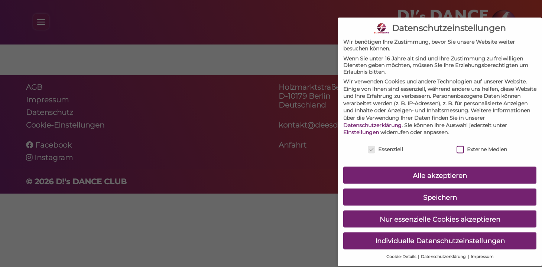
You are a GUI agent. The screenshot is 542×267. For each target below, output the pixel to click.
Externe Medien (482, 143)
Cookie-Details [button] (401, 250)
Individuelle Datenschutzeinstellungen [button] (440, 234)
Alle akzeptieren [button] (440, 169)
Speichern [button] (440, 191)
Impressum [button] (482, 250)
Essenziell (385, 143)
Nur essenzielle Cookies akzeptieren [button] (440, 213)
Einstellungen (361, 126)
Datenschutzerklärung (372, 118)
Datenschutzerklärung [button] (444, 250)
